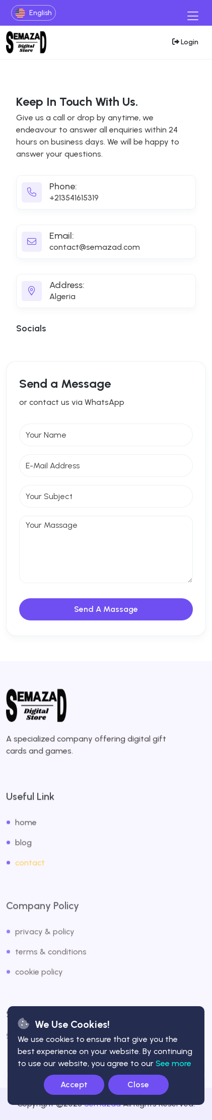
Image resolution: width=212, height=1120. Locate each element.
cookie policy (39, 982)
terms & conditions (51, 962)
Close (138, 1084)
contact (30, 872)
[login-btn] (185, 42)
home (26, 831)
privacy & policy (45, 942)
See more (173, 1063)
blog (23, 852)
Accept (74, 1084)
